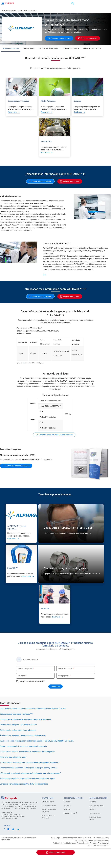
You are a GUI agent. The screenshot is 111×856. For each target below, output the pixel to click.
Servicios (67, 809)
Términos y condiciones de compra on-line (91, 840)
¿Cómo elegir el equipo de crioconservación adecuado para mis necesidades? (30, 773)
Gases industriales (48, 802)
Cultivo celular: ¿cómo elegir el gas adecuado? (18, 730)
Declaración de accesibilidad (98, 845)
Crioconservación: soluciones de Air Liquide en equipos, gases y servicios (28, 768)
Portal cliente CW (70, 813)
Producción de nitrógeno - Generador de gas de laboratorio (23, 735)
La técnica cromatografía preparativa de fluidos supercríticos (24, 784)
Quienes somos (95, 813)
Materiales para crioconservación (13, 757)
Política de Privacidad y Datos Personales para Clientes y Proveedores (80, 843)
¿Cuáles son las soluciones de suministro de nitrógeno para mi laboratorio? (29, 762)
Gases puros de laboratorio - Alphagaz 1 (16, 714)
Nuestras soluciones (11, 48)
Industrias (67, 805)
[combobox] (72, 3)
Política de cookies (100, 838)
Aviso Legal (55, 838)
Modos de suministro (49, 805)
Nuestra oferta (28, 48)
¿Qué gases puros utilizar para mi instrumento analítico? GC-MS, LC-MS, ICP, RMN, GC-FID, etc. (37, 741)
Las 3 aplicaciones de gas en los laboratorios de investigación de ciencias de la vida (33, 709)
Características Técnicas (48, 48)
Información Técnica (71, 48)
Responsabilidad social (95, 818)
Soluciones (67, 802)
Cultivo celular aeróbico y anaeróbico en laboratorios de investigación (27, 752)
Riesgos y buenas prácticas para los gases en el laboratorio (23, 746)
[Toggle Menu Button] (2, 3)
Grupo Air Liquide (96, 805)
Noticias (92, 809)
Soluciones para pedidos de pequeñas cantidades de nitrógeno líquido (27, 778)
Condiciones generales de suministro (76, 838)
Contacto (93, 802)
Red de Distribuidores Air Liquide (49, 811)
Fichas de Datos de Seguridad (48, 817)
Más (44, 275)
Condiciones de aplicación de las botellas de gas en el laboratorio (25, 719)
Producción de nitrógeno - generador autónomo (18, 725)
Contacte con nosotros (92, 48)
